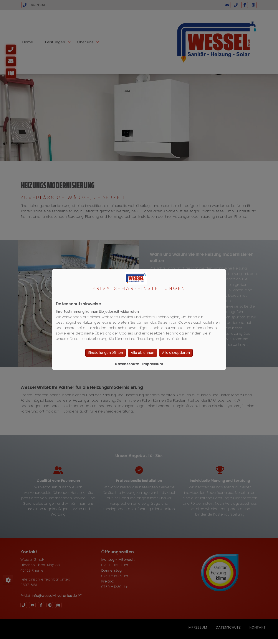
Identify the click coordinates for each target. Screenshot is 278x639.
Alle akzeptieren (176, 352)
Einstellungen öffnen (105, 352)
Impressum (152, 363)
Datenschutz (127, 363)
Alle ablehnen (142, 352)
